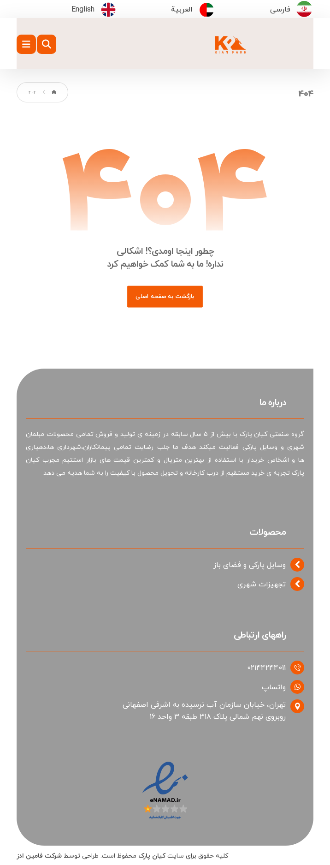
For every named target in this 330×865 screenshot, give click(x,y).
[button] (26, 44)
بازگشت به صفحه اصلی (165, 296)
